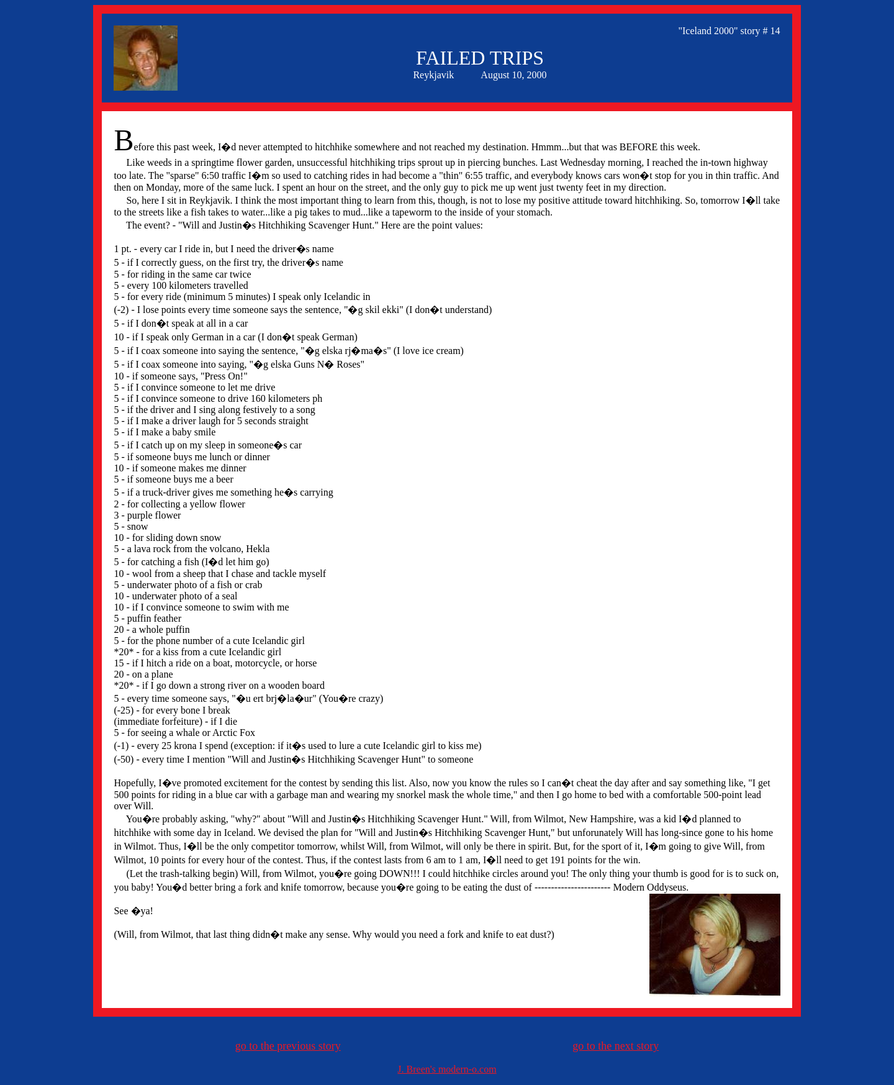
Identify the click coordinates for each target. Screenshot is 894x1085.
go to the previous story (288, 1046)
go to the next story (615, 1046)
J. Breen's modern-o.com (446, 1069)
